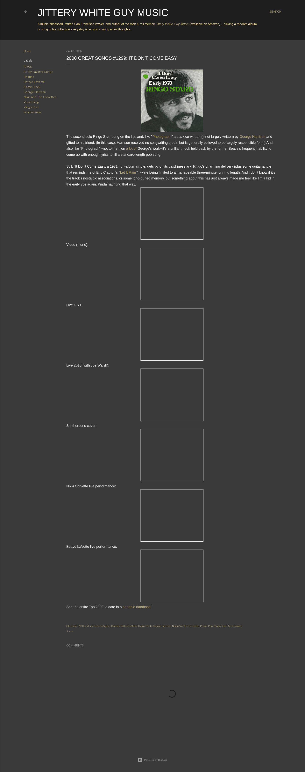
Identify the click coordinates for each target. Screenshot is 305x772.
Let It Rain (128, 172)
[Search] (275, 11)
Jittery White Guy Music (103, 12)
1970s (28, 67)
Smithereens (32, 112)
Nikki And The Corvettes (40, 97)
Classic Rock (32, 87)
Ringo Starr (31, 107)
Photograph (161, 137)
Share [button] (27, 51)
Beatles (29, 77)
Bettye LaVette (34, 82)
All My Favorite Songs (38, 72)
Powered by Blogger (152, 760)
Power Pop (31, 102)
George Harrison (35, 92)
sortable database (137, 607)
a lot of (131, 148)
